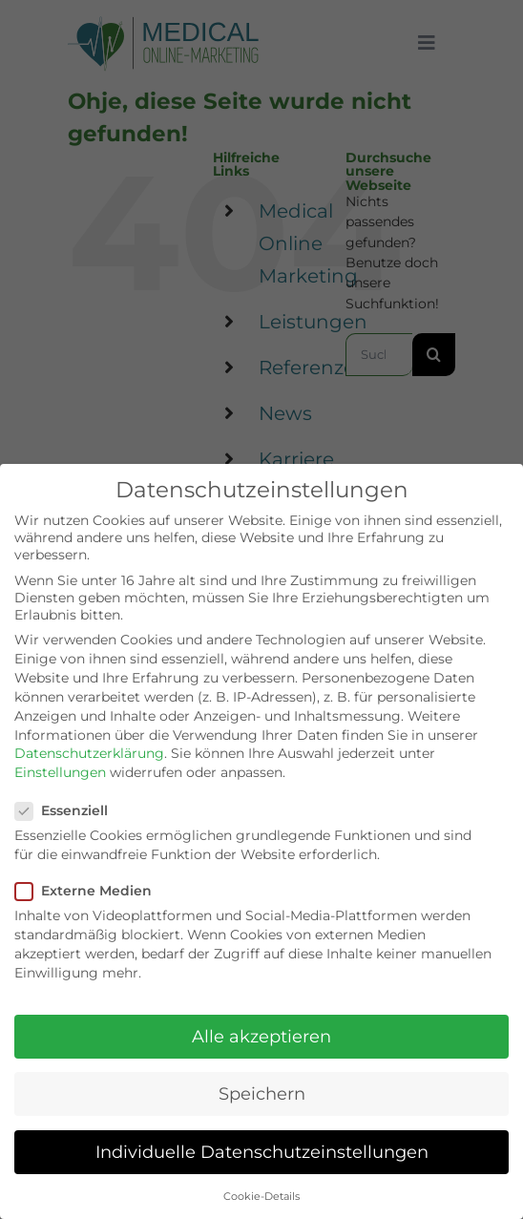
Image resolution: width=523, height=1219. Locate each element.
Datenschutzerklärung (89, 753)
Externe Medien (91, 890)
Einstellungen (60, 772)
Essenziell (69, 810)
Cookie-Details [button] (261, 1196)
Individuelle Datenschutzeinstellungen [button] (262, 1152)
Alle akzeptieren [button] (261, 1036)
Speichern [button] (262, 1093)
